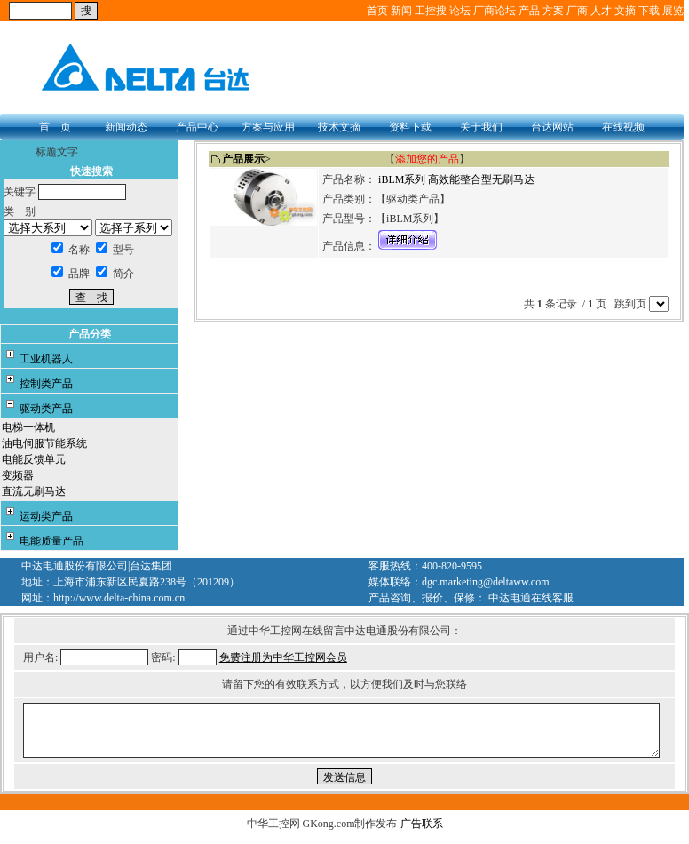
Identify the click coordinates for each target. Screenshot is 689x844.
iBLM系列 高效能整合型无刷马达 (456, 179)
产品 (529, 10)
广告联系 (421, 823)
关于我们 (481, 127)
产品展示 (243, 159)
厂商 (577, 10)
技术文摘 (339, 127)
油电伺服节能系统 (44, 443)
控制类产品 (46, 384)
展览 (673, 10)
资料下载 (410, 127)
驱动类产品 (46, 408)
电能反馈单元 (34, 459)
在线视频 (623, 127)
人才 (601, 10)
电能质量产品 (51, 541)
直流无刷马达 (34, 491)
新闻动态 (126, 127)
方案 (553, 10)
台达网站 (552, 127)
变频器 (18, 475)
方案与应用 (268, 127)
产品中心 (197, 127)
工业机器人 (46, 359)
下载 (649, 10)
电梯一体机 (28, 427)
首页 (377, 10)
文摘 (625, 10)
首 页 (55, 127)
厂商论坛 (494, 10)
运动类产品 (46, 516)
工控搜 (431, 10)
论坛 (460, 10)
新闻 (401, 10)
